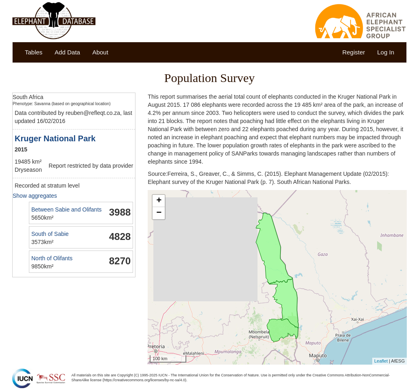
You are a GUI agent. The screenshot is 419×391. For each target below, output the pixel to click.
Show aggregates (35, 195)
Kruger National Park (55, 138)
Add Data (67, 52)
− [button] (158, 213)
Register (353, 52)
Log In (385, 52)
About (100, 52)
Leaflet (381, 361)
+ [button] (158, 201)
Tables (33, 52)
